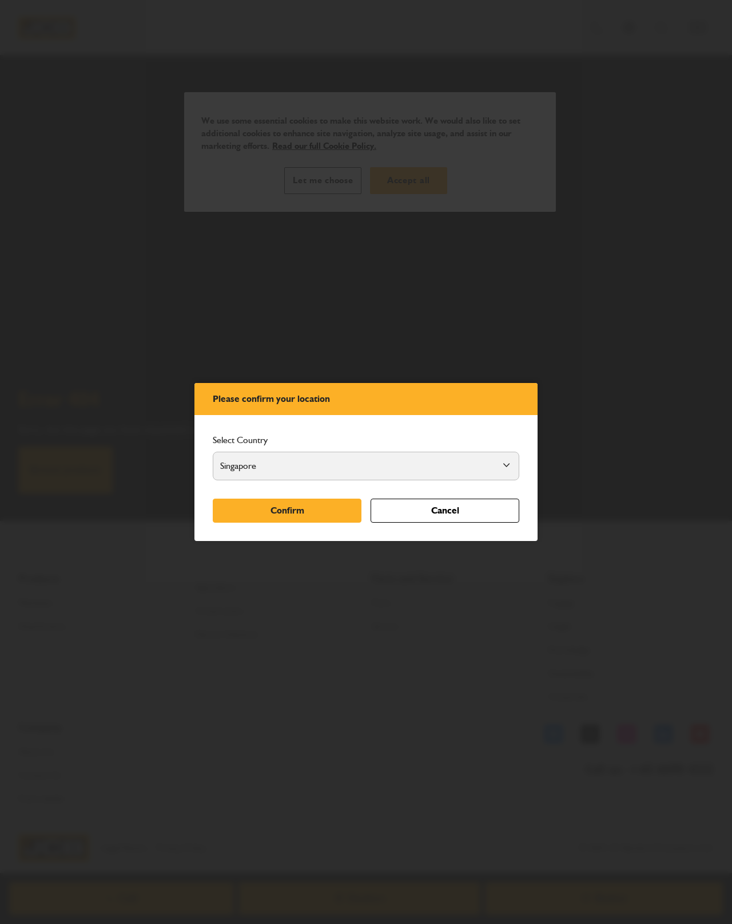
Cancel (445, 510)
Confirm (287, 510)
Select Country (240, 440)
